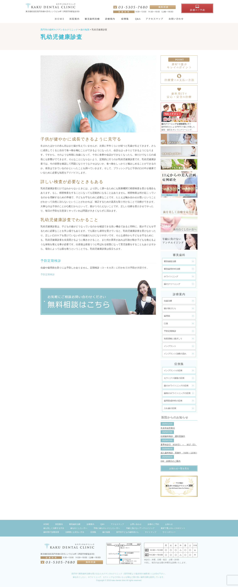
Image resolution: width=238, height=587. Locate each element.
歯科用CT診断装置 (51, 532)
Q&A (102, 524)
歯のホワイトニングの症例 (176, 385)
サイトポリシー (169, 532)
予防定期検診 (48, 274)
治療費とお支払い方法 (74, 532)
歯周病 (167, 316)
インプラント (170, 346)
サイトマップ (150, 532)
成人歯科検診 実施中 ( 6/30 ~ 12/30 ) (179, 453)
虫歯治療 (168, 301)
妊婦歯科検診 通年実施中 (173, 436)
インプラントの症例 (173, 370)
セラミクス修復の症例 (174, 378)
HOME (46, 524)
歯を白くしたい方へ (78, 528)
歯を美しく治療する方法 (53, 528)
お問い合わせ (135, 524)
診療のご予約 (153, 524)
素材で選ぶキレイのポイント (173, 528)
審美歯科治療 (74, 524)
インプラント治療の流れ (175, 353)
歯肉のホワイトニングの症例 (177, 393)
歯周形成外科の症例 (173, 401)
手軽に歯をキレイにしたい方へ (107, 528)
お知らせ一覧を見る (179, 468)
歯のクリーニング (172, 284)
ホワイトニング (171, 276)
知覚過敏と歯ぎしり (173, 338)
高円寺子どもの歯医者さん (127, 532)
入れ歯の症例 (170, 408)
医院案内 (59, 524)
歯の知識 (106, 532)
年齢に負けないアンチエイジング (140, 528)
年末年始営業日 (168, 428)
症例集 (93, 532)
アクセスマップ (117, 524)
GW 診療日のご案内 (170, 461)
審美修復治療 (170, 261)
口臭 (166, 323)
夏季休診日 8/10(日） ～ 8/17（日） (179, 444)
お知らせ (169, 524)
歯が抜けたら (170, 308)
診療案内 (90, 524)
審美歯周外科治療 (172, 269)
